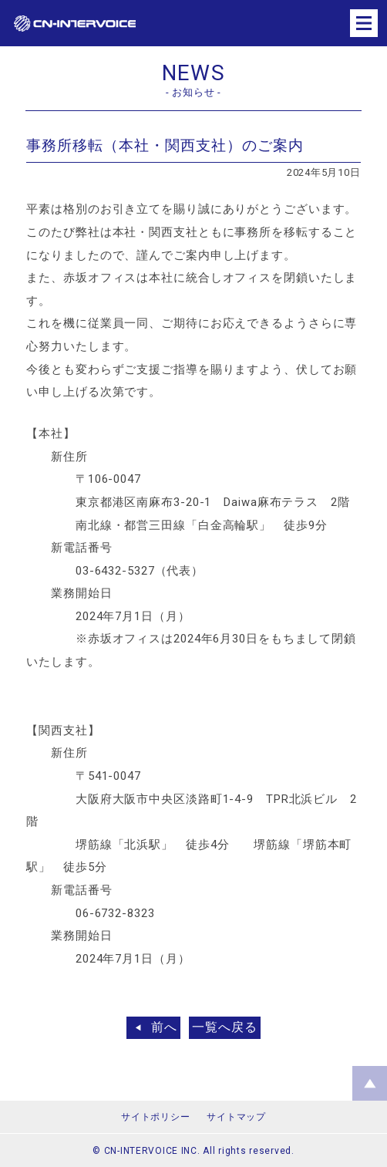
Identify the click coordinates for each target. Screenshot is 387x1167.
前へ (164, 1027)
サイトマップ (236, 1116)
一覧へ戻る (224, 1027)
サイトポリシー (155, 1116)
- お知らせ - (193, 92)
